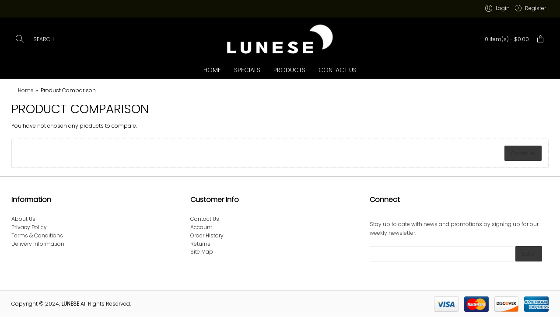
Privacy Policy (29, 227)
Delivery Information (37, 243)
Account (201, 227)
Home (26, 90)
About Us (23, 219)
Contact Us (204, 219)
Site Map (201, 251)
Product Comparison (68, 90)
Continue (523, 153)
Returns (200, 243)
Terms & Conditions (37, 235)
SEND (529, 254)
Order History (207, 235)
